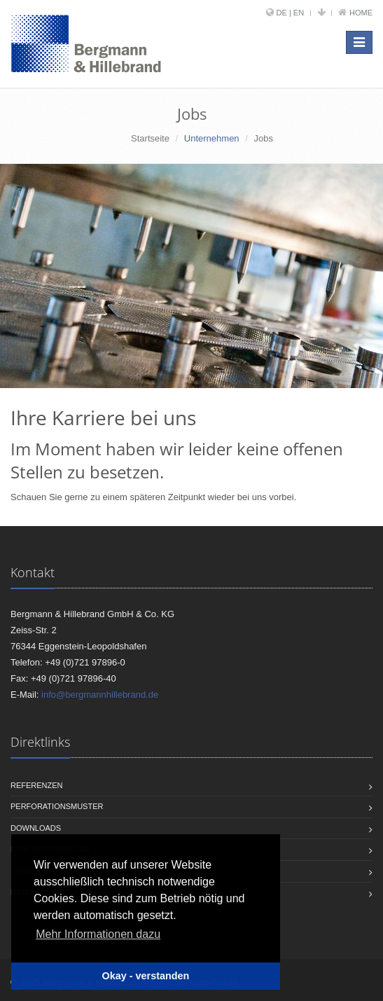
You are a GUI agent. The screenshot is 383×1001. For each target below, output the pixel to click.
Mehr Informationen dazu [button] (98, 934)
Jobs (262, 138)
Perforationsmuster (57, 806)
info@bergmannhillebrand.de (99, 694)
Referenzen (37, 785)
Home (360, 12)
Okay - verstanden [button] (146, 975)
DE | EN (291, 12)
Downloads (36, 828)
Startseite (150, 138)
